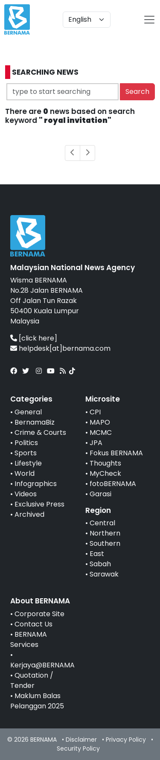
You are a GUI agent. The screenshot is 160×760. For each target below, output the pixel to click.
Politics (26, 443)
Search (137, 91)
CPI (95, 412)
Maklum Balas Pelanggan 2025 (37, 701)
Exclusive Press (39, 504)
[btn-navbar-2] (149, 19)
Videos (26, 494)
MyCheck (105, 473)
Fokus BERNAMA (116, 453)
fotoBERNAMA (113, 484)
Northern (105, 533)
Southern (105, 543)
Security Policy (78, 748)
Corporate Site (39, 614)
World (25, 473)
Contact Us (33, 624)
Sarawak (104, 574)
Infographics (36, 484)
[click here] (38, 338)
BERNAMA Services (28, 639)
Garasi (100, 494)
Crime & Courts (40, 432)
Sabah (100, 564)
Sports (26, 453)
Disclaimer (81, 739)
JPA (96, 443)
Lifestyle (28, 463)
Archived (29, 514)
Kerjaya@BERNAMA (42, 665)
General (28, 412)
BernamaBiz (35, 422)
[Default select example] (87, 20)
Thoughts (105, 463)
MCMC (101, 432)
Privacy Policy (126, 739)
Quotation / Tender (31, 680)
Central (102, 523)
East (97, 554)
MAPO (100, 422)
